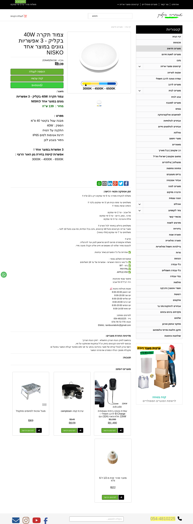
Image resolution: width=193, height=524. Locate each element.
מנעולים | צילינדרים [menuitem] (171, 167)
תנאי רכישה (134, 471)
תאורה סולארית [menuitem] (173, 247)
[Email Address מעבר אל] (16, 445)
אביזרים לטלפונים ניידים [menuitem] (169, 129)
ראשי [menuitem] (180, 459)
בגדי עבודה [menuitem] (175, 284)
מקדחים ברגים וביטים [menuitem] (170, 321)
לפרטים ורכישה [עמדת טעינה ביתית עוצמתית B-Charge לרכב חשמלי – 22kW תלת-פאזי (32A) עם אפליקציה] (114, 420)
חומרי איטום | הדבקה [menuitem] (170, 297)
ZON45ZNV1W (49, 60)
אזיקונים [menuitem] (177, 309)
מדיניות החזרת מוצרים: (118, 335)
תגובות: (127, 357)
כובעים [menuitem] (177, 266)
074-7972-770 (127, 467)
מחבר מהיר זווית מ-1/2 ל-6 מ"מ (24, 402)
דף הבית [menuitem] (176, 36)
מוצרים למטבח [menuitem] (173, 105)
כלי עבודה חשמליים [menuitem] (171, 278)
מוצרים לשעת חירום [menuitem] (171, 55)
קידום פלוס (91, 519)
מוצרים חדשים (116, 27)
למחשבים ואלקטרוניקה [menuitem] (169, 117)
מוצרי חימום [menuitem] (175, 142)
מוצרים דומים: (123, 369)
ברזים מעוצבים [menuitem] (174, 179)
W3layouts (48, 466)
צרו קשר (135, 454)
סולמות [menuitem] (177, 290)
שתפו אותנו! (134, 479)
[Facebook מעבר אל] (46, 445)
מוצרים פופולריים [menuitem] (149, 4)
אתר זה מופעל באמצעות (96, 519)
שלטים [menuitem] (177, 328)
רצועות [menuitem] (177, 303)
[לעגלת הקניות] (19, 16)
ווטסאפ (37, 85)
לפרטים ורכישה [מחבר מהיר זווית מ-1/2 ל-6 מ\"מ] (21, 420)
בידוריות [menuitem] (177, 235)
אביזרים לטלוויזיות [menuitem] (172, 123)
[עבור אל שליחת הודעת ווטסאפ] (4, 275)
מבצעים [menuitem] (177, 43)
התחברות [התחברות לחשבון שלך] (20, 2)
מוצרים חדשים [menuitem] (174, 49)
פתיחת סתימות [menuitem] (174, 173)
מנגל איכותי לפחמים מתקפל (55, 402)
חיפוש (95, 16)
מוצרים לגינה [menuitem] (174, 191)
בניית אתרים (83, 519)
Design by (42, 466)
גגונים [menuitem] (178, 111)
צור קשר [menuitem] (164, 4)
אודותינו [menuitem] (175, 4)
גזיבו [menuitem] (179, 61)
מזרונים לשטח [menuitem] (174, 229)
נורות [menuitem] (178, 260)
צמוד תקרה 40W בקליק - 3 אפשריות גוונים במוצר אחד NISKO (41, 43)
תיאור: (60, 91)
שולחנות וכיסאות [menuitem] (173, 346)
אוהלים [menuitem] (177, 210)
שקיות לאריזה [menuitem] (174, 74)
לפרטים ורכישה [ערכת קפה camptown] (83, 420)
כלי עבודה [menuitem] (176, 272)
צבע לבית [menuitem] (176, 99)
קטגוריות (173, 29)
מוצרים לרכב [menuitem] (174, 86)
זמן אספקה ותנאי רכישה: (117, 191)
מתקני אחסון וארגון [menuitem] (171, 334)
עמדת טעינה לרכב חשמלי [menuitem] (168, 80)
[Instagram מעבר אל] (26, 445)
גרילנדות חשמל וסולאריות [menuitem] (168, 253)
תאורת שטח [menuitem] (175, 241)
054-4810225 (162, 441)
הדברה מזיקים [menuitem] (174, 197)
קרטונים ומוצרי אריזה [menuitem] (128, 4)
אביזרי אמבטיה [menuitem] (173, 185)
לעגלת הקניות (17, 16)
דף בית (128, 27)
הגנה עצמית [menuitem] (175, 204)
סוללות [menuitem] (177, 136)
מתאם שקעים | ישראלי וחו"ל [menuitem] (167, 160)
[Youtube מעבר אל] (36, 445)
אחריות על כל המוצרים (42, 455)
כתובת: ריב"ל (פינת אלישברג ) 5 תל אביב (121, 462)
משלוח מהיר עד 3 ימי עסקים (23, 4)
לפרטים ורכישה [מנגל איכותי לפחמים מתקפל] (52, 420)
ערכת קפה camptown (86, 402)
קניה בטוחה (159, 407)
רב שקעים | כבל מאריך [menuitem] (169, 154)
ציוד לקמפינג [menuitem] (174, 216)
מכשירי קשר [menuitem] (175, 222)
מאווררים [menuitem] (176, 148)
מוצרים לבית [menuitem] (175, 92)
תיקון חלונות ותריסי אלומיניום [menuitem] (167, 340)
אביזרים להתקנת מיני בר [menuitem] (169, 315)
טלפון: (136, 467)
